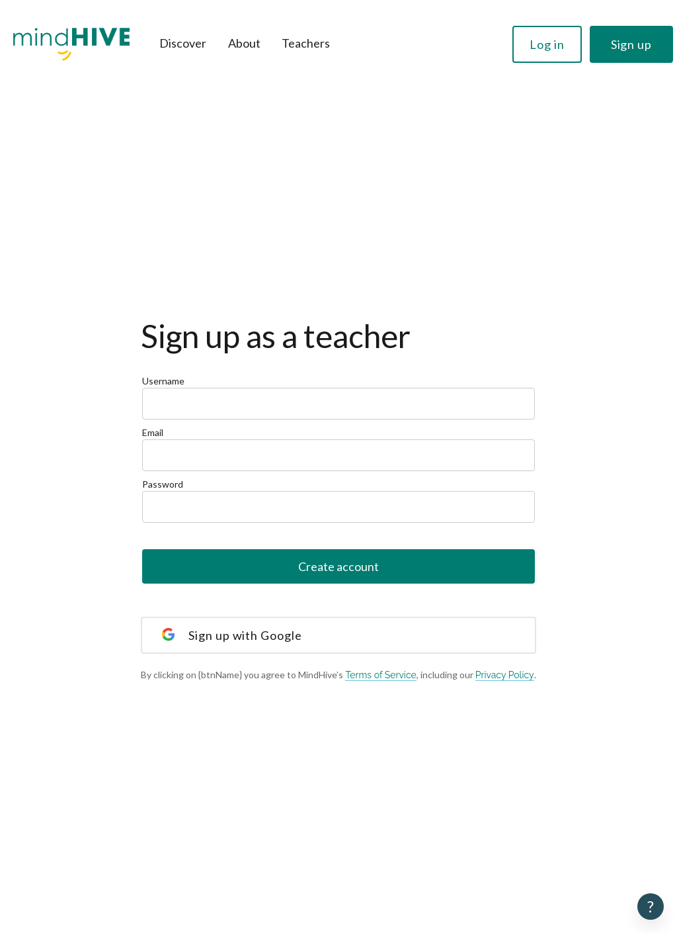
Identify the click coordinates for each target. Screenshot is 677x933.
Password (338, 500)
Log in (547, 44)
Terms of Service (380, 675)
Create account (338, 566)
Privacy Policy (504, 675)
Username (338, 397)
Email (338, 449)
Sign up (631, 44)
